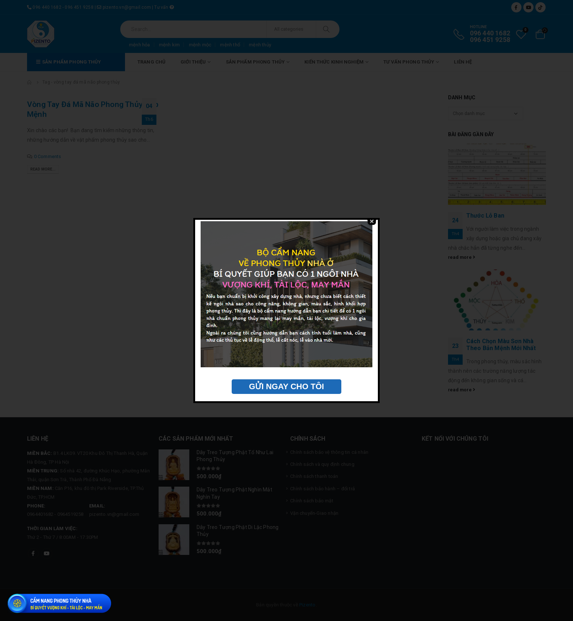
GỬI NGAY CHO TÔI (286, 386)
